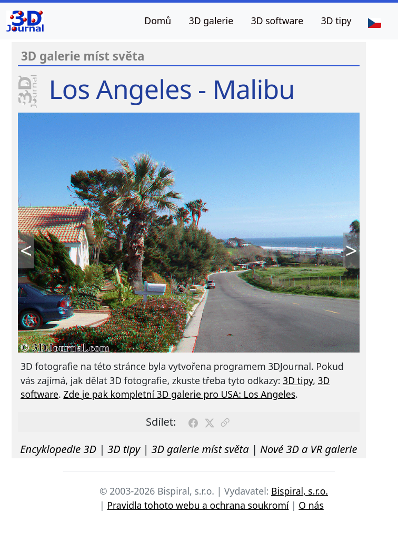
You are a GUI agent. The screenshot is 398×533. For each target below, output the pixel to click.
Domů (157, 20)
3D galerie (211, 20)
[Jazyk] (374, 22)
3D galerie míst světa (199, 449)
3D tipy (336, 20)
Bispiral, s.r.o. (299, 491)
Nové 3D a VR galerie (308, 449)
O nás (311, 505)
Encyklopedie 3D (58, 449)
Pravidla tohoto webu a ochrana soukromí (197, 505)
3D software (277, 20)
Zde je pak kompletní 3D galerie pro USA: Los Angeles (179, 394)
